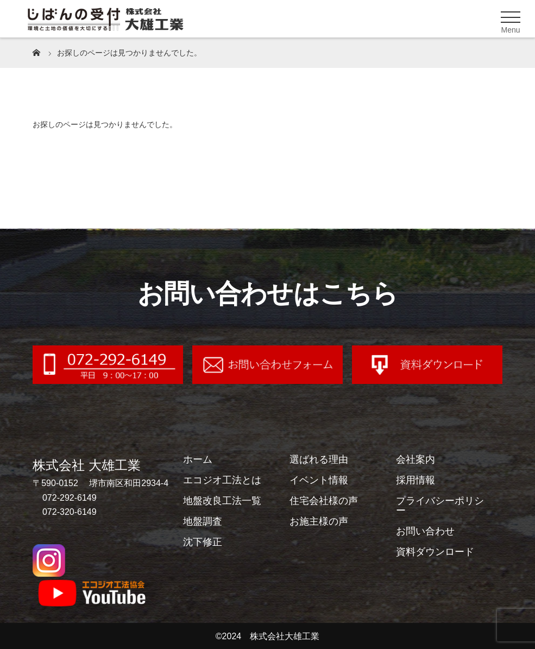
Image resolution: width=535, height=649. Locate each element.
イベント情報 (318, 480)
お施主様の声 (318, 521)
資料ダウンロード (435, 551)
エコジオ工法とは (222, 480)
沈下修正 (202, 542)
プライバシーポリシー (440, 505)
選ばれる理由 (318, 459)
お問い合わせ (425, 531)
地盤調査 (202, 521)
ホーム (197, 459)
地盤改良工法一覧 (222, 500)
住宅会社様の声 (323, 500)
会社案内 (415, 459)
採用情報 (415, 480)
